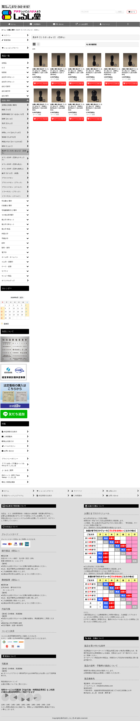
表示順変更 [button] (91, 44)
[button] (128, 24)
